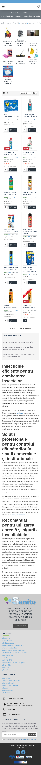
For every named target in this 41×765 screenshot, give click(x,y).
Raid (9, 119)
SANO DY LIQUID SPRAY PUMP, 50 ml (30, 116)
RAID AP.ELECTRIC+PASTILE (12, 116)
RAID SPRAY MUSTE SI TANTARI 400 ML (10, 269)
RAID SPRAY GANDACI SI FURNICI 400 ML (28, 231)
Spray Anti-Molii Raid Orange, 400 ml (30, 193)
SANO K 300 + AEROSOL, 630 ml (29, 306)
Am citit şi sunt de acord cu (19, 739)
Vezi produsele (20, 626)
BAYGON (15, 197)
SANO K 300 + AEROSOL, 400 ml (10, 306)
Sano (35, 119)
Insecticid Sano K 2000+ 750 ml (28, 153)
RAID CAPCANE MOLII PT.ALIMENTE (9, 231)
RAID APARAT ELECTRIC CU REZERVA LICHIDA (29, 269)
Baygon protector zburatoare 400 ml (10, 193)
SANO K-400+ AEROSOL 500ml (10, 153)
